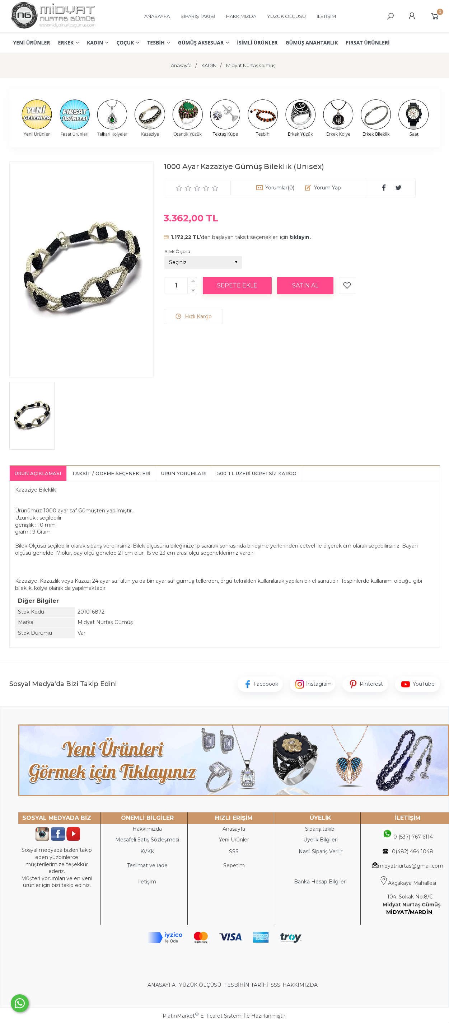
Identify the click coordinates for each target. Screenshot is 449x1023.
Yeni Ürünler (234, 839)
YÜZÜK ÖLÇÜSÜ (200, 985)
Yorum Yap (327, 187)
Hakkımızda (147, 829)
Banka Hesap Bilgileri (320, 881)
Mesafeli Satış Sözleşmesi (147, 839)
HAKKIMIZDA (300, 985)
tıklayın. (300, 237)
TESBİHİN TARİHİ (246, 985)
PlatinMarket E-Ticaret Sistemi (203, 1016)
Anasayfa (234, 829)
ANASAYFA (162, 985)
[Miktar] (176, 285)
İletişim (147, 881)
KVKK (147, 851)
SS (235, 851)
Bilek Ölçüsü (177, 251)
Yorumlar (279, 187)
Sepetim (234, 865)
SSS (275, 985)
